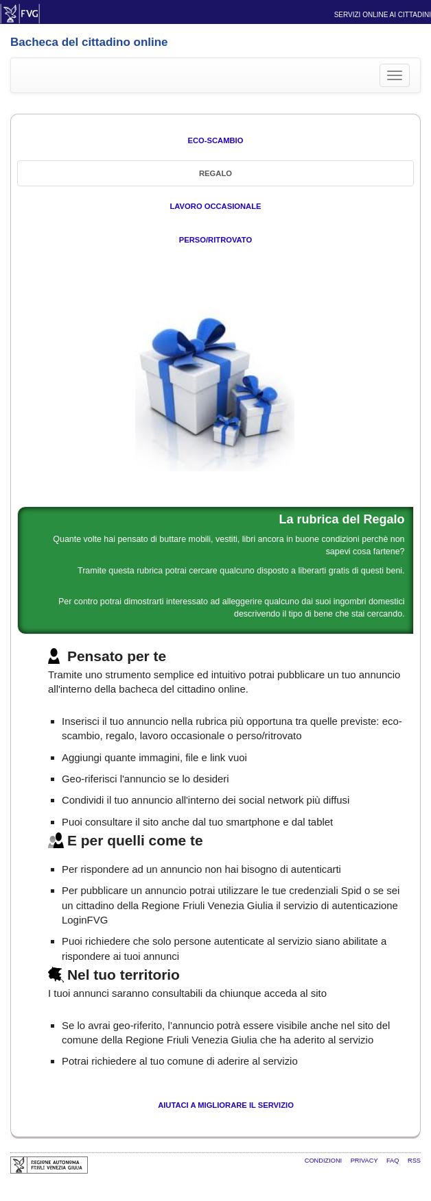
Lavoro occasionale (215, 206)
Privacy (365, 1160)
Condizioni (324, 1160)
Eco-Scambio (216, 140)
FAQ (393, 1160)
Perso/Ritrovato (215, 240)
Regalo (215, 173)
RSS (414, 1160)
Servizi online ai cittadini (382, 14)
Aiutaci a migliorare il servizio (226, 1105)
